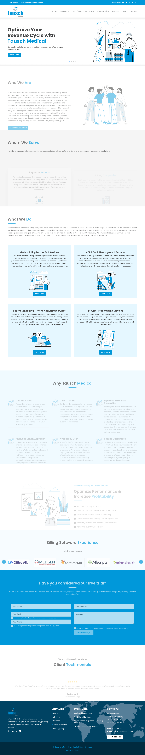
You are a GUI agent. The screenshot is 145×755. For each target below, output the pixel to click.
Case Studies (103, 11)
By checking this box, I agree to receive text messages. (102, 636)
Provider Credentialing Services (86, 726)
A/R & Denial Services (82, 717)
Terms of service (60, 724)
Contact (133, 11)
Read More (39, 293)
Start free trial (115, 737)
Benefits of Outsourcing (83, 11)
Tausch (77, 750)
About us (56, 717)
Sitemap (56, 721)
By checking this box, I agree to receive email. (36, 625)
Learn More (14, 55)
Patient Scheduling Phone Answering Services (88, 721)
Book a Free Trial (118, 2)
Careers (115, 11)
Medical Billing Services (83, 713)
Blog (125, 11)
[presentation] (28, 639)
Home (54, 11)
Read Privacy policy (51, 625)
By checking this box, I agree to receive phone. (36, 633)
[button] (69, 61)
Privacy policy (58, 728)
